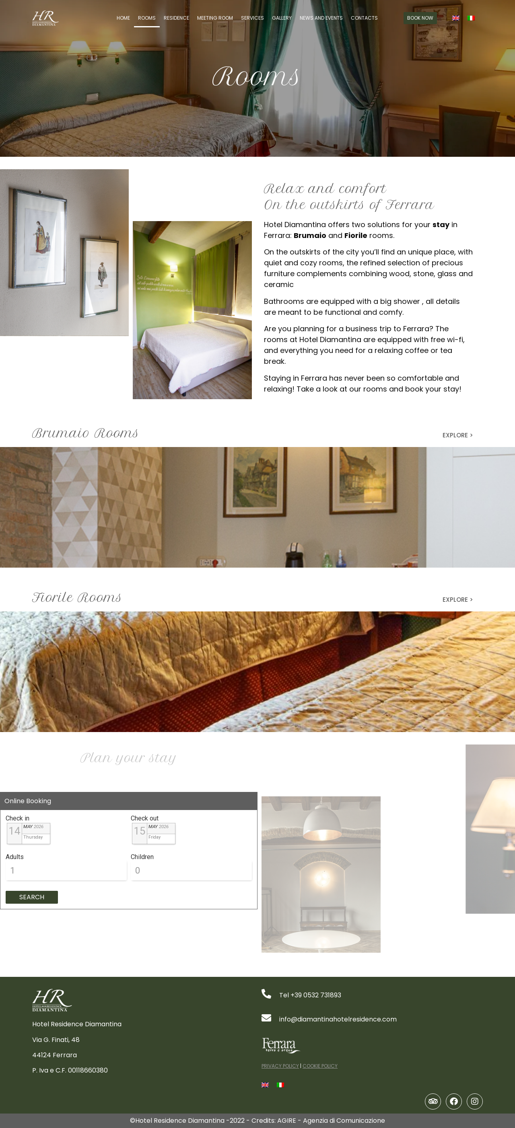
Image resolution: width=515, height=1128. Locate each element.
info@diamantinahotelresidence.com (338, 1019)
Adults (15, 857)
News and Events (321, 17)
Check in (17, 818)
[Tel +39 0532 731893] (266, 994)
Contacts (364, 17)
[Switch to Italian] (471, 18)
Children (142, 857)
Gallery (282, 17)
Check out (145, 818)
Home (123, 17)
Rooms (147, 17)
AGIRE (286, 1120)
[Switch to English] (456, 18)
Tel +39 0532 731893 (310, 995)
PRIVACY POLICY (280, 1065)
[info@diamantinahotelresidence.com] (266, 1018)
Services (252, 17)
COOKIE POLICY (320, 1065)
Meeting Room (215, 17)
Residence (176, 17)
